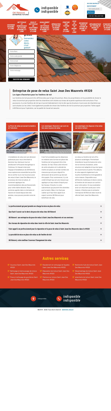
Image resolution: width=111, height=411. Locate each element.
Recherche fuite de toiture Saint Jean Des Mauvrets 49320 (88, 266)
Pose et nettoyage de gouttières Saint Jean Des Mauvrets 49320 (24, 278)
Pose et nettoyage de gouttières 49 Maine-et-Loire (33, 26)
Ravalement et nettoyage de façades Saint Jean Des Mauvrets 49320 (56, 266)
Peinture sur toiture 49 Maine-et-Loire (66, 26)
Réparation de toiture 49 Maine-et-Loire (56, 27)
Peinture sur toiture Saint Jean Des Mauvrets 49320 (55, 278)
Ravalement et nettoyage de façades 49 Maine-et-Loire (44, 26)
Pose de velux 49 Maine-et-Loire (74, 26)
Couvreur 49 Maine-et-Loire (11, 27)
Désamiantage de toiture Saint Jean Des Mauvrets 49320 (88, 272)
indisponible (49, 8)
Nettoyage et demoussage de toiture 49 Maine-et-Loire (22, 26)
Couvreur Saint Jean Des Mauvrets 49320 (22, 266)
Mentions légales (67, 310)
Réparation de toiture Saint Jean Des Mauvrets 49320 (56, 272)
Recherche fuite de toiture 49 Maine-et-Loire (83, 26)
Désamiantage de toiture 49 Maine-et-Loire (95, 27)
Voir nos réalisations (96, 16)
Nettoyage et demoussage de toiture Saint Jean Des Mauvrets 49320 (23, 272)
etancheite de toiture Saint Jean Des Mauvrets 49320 (88, 278)
